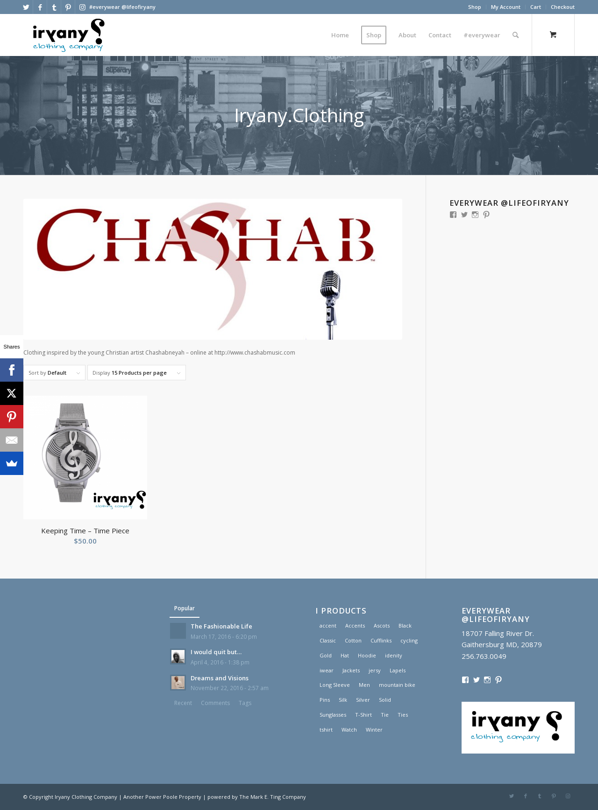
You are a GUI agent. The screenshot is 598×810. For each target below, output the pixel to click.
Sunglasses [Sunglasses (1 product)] (333, 714)
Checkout (563, 6)
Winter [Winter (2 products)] (374, 729)
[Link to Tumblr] (54, 7)
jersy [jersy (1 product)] (375, 670)
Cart (535, 6)
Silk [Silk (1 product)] (343, 699)
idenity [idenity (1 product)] (393, 655)
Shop (474, 6)
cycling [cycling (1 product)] (409, 640)
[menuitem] (474, 7)
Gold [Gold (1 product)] (326, 655)
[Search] (515, 35)
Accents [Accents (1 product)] (355, 625)
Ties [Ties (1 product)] (403, 714)
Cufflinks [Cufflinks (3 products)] (381, 640)
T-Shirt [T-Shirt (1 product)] (363, 714)
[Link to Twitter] (26, 7)
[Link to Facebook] (40, 7)
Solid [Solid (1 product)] (385, 699)
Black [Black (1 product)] (405, 625)
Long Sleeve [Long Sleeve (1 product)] (335, 684)
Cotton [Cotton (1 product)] (353, 640)
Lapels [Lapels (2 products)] (398, 670)
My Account (505, 6)
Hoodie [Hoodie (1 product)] (367, 655)
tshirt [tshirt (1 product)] (326, 729)
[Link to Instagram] (82, 7)
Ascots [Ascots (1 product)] (382, 625)
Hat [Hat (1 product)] (345, 655)
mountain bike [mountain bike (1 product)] (397, 684)
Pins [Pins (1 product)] (325, 699)
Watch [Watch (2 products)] (349, 729)
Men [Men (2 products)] (364, 684)
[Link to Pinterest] (68, 7)
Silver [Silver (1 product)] (363, 699)
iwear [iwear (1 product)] (327, 670)
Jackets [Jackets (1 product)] (351, 670)
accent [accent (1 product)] (328, 625)
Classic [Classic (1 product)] (328, 640)
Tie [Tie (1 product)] (385, 714)
